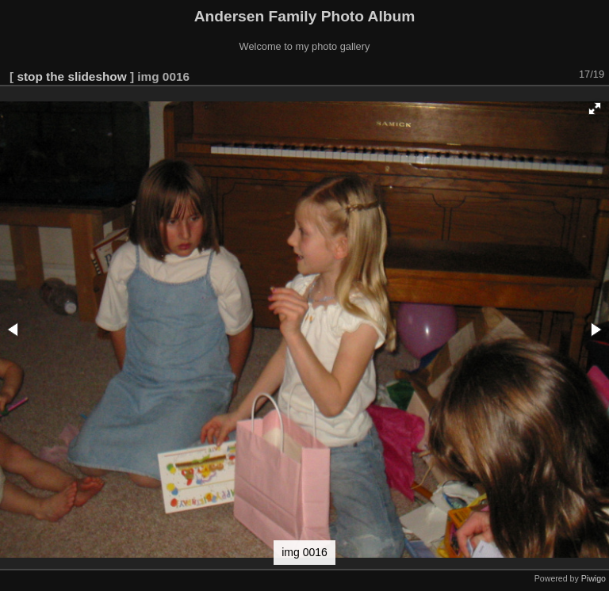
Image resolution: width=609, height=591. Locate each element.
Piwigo (593, 578)
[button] (594, 108)
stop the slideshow (71, 76)
